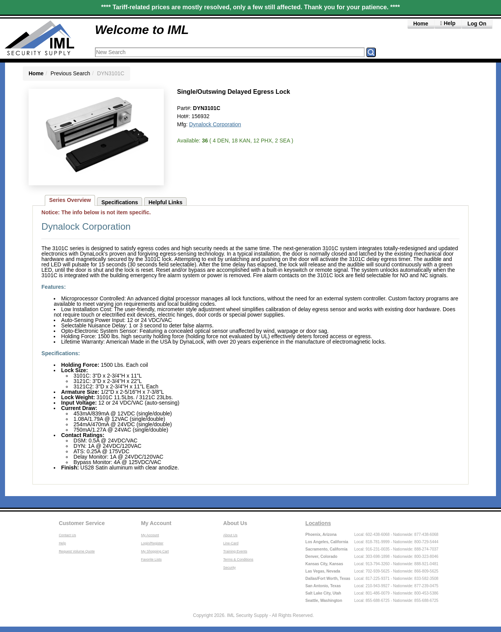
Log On (476, 23)
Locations (318, 523)
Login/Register (152, 543)
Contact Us (67, 535)
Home (420, 23)
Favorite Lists (151, 559)
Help (62, 543)
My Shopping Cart (155, 551)
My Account (156, 523)
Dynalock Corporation (215, 124)
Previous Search (70, 73)
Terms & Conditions (238, 559)
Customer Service (82, 523)
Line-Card (231, 543)
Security (229, 567)
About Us (235, 523)
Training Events (235, 551)
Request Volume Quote (77, 551)
